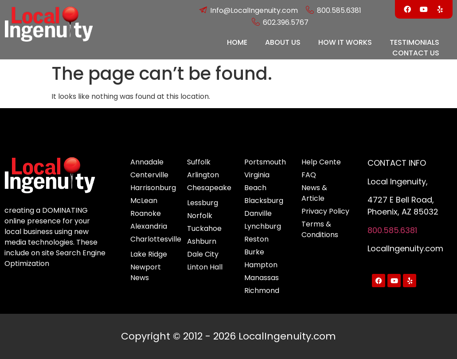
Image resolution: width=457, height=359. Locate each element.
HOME (237, 42)
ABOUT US (283, 42)
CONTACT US (415, 53)
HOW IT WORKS (345, 42)
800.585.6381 (392, 230)
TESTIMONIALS (414, 42)
